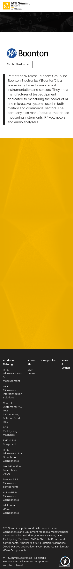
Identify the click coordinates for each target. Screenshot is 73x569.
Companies (48, 360)
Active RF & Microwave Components (11, 496)
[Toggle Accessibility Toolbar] (65, 561)
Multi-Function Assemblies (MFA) (12, 470)
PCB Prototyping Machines (10, 431)
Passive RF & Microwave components (10, 483)
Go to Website (18, 64)
